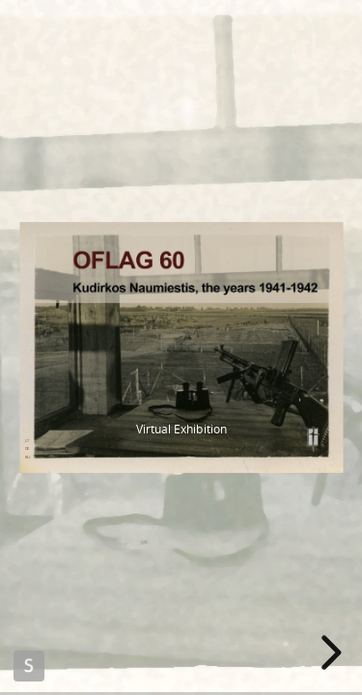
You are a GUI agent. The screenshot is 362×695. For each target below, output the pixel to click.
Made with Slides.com (29, 666)
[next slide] (328, 652)
